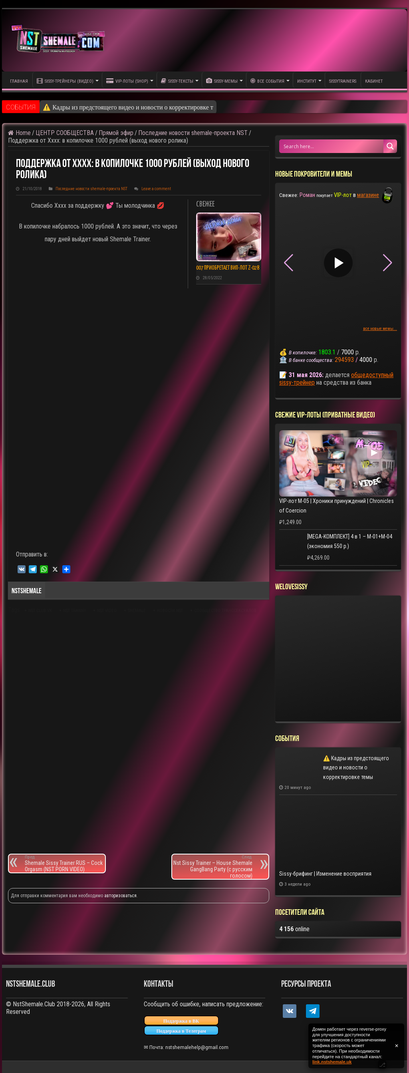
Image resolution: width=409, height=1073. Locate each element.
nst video (107, 610)
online (294, 929)
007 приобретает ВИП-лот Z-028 (227, 268)
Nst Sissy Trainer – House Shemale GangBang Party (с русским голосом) (212, 866)
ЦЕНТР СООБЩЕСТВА (65, 133)
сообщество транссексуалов (225, 610)
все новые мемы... (380, 328)
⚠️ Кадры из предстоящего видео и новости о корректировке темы (356, 768)
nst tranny (74, 610)
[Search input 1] (332, 146)
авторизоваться (120, 895)
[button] (387, 263)
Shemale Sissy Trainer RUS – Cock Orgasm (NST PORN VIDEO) (65, 863)
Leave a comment (156, 189)
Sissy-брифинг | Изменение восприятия (325, 873)
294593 (344, 360)
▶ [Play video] (338, 263)
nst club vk (40, 610)
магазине (368, 195)
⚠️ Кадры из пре (66, 107)
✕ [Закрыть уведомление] (397, 1045)
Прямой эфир (116, 133)
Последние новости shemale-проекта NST (193, 133)
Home (19, 133)
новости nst (170, 610)
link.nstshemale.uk (331, 1061)
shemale (137, 610)
